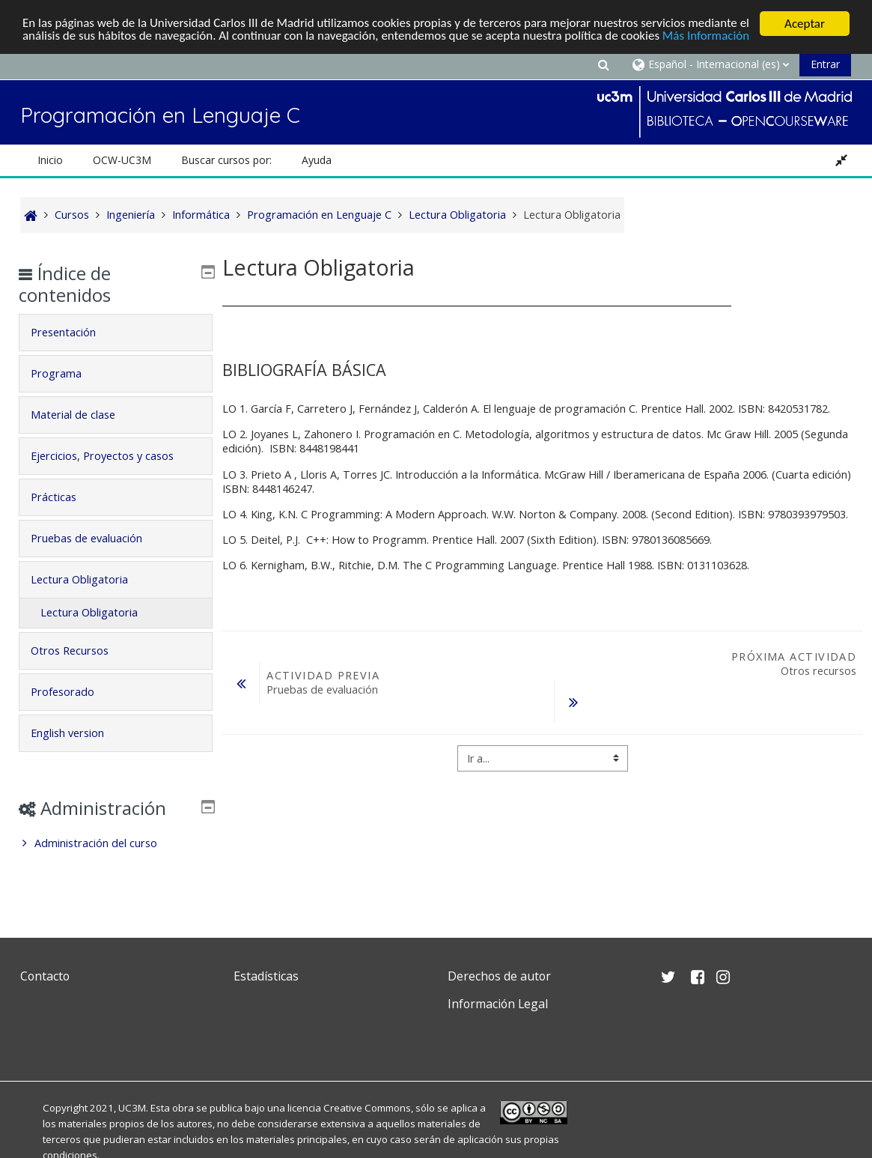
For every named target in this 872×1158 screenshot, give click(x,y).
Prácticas (64, 497)
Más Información (708, 37)
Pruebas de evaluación (97, 538)
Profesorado (73, 692)
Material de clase (83, 414)
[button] (603, 64)
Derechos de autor (499, 976)
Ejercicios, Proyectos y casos (112, 456)
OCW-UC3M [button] (122, 160)
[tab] (115, 333)
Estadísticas (266, 976)
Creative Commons (367, 1108)
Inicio (50, 160)
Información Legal (498, 1003)
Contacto (45, 976)
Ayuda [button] (317, 160)
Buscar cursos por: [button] (226, 160)
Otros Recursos (80, 650)
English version (78, 733)
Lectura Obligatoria (89, 579)
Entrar (825, 64)
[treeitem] (115, 843)
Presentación (73, 332)
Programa (66, 373)
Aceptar (804, 23)
